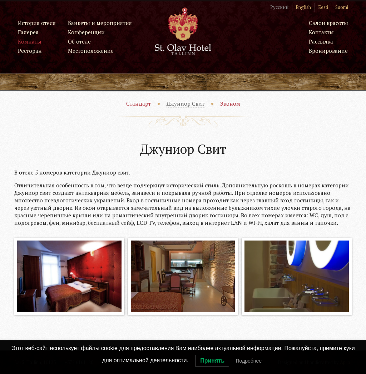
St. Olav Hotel (183, 31)
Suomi (341, 7)
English (303, 7)
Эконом (230, 103)
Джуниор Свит (185, 103)
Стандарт (138, 103)
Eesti (323, 7)
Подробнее (249, 361)
